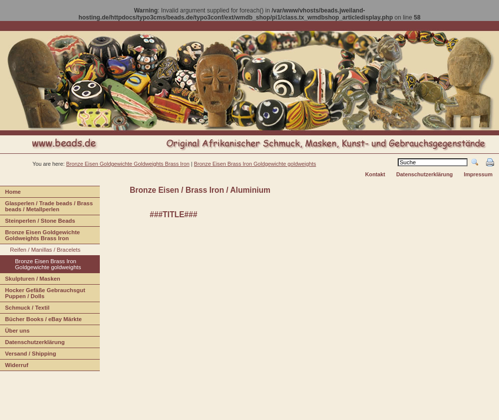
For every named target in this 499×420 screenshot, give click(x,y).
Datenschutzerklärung (424, 174)
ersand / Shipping (28, 355)
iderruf (14, 366)
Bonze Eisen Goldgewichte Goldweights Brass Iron (40, 236)
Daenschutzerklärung (32, 343)
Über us (14, 332)
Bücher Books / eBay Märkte (41, 320)
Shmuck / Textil (24, 309)
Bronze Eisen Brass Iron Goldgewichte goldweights (255, 164)
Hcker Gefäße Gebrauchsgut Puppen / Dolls (42, 294)
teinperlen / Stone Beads (37, 222)
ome (10, 193)
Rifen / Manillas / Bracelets (40, 251)
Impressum (478, 174)
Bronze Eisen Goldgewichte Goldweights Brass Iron (127, 164)
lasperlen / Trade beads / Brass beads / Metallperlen (46, 207)
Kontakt (375, 174)
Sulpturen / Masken (30, 280)
